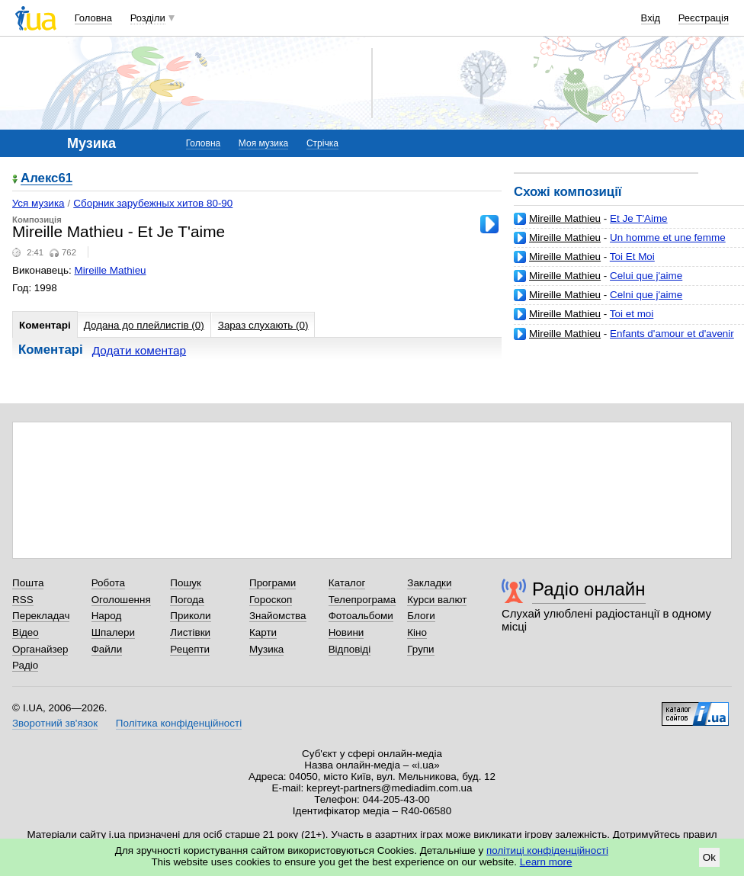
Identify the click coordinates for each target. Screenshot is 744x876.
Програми (272, 583)
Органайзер (40, 649)
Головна (93, 18)
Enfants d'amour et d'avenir (672, 333)
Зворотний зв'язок (55, 723)
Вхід (651, 18)
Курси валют (437, 599)
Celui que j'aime (646, 275)
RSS (23, 599)
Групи (420, 649)
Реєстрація (703, 18)
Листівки (190, 632)
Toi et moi (632, 313)
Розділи (147, 18)
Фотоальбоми (361, 615)
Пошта (27, 583)
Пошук (185, 583)
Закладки (429, 583)
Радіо (25, 665)
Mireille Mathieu (565, 218)
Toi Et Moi (632, 256)
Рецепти (190, 649)
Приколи (190, 615)
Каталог (347, 583)
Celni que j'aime (646, 294)
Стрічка (322, 143)
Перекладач (40, 615)
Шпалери (113, 632)
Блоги (421, 615)
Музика (266, 649)
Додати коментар (139, 350)
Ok (709, 857)
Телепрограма (362, 599)
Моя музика (263, 143)
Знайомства (277, 615)
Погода (187, 599)
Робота (108, 583)
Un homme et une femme (668, 237)
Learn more (546, 862)
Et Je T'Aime (639, 218)
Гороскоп (270, 599)
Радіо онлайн (589, 589)
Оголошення (121, 599)
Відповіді (350, 649)
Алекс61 (46, 178)
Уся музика (38, 203)
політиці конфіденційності (547, 850)
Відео (25, 632)
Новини (346, 632)
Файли (107, 649)
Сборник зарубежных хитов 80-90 (152, 203)
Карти (263, 632)
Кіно (417, 632)
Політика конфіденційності (179, 723)
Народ (106, 615)
